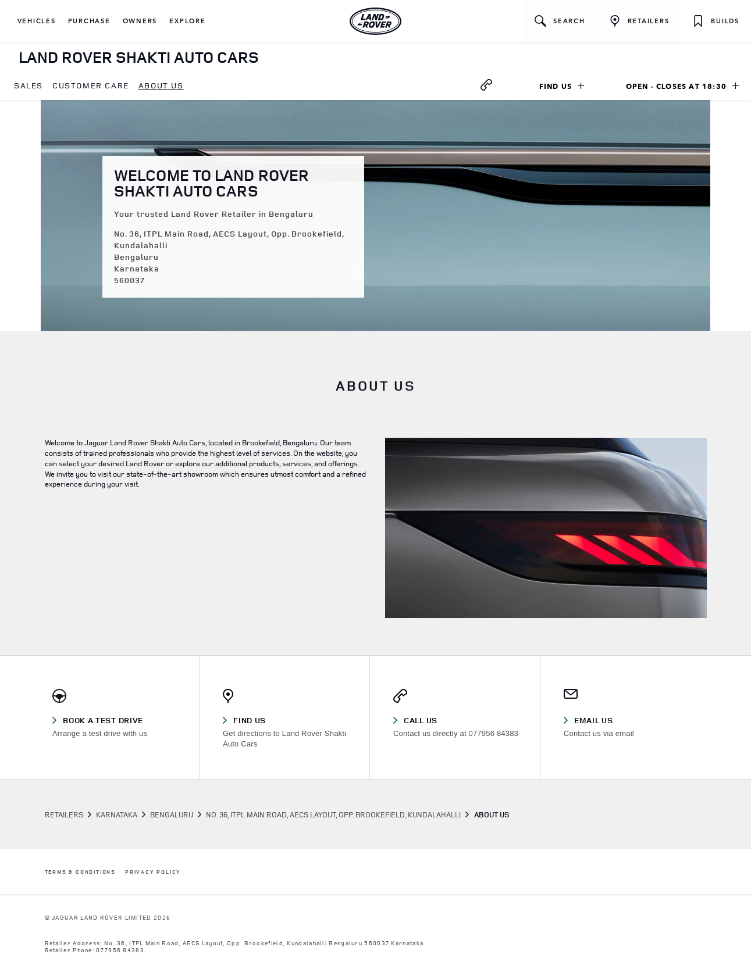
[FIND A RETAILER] (639, 21)
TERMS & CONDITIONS (80, 872)
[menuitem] (28, 86)
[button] (37, 21)
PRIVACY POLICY (153, 872)
